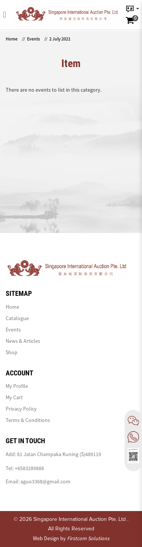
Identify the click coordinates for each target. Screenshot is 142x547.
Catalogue (17, 318)
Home (11, 39)
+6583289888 (29, 468)
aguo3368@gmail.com (45, 481)
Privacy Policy (21, 408)
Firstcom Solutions (88, 538)
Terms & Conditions (28, 420)
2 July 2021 (59, 39)
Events (33, 39)
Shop (11, 352)
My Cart (14, 397)
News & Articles (23, 341)
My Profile (17, 386)
